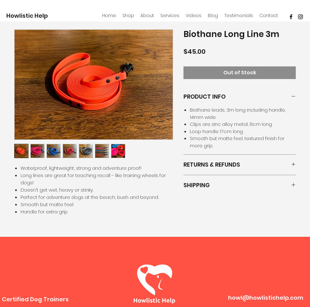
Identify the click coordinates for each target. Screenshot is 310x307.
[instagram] (300, 17)
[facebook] (291, 17)
